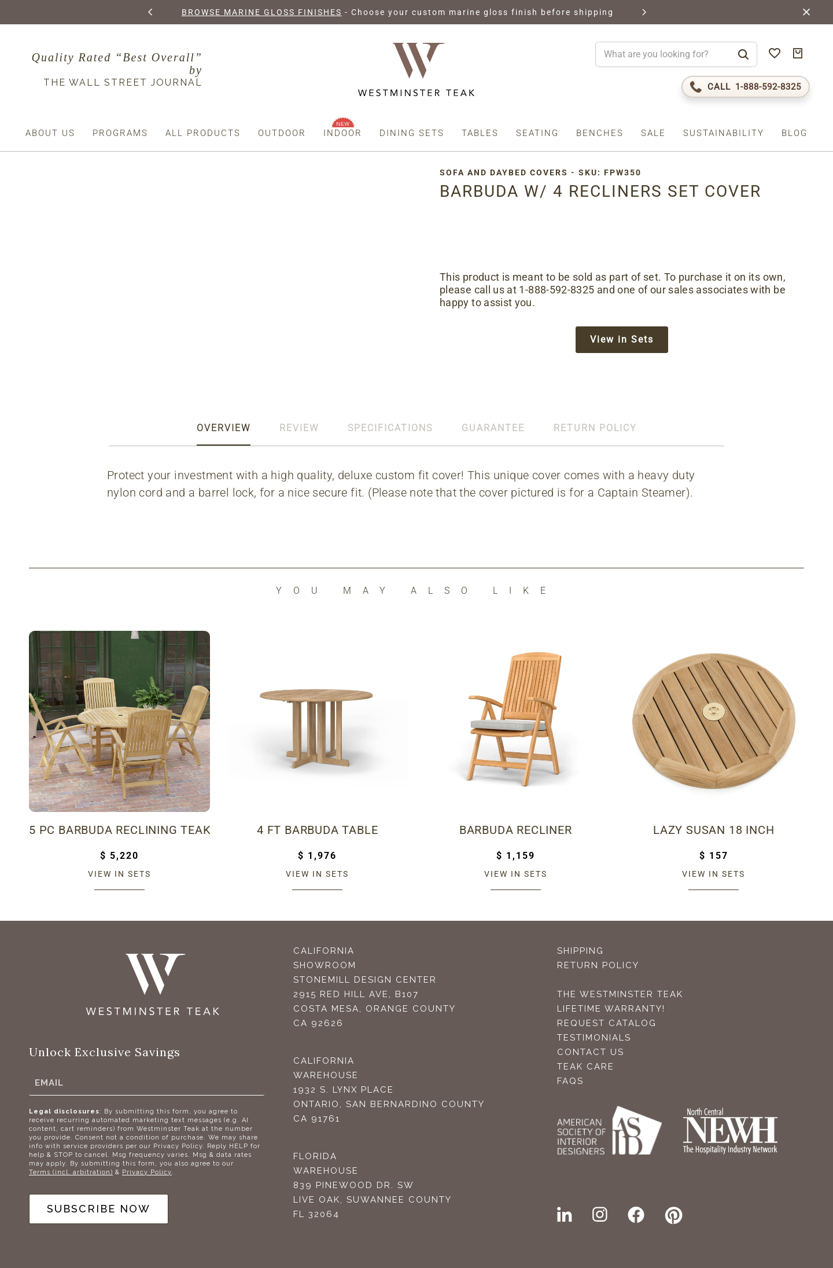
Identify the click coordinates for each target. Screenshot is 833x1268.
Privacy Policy (147, 1172)
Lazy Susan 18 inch (713, 830)
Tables (480, 133)
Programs (120, 133)
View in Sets (622, 339)
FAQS (570, 1081)
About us (50, 133)
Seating (537, 133)
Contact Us (590, 1052)
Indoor (342, 133)
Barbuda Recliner (515, 830)
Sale (653, 133)
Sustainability (723, 133)
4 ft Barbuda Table (317, 830)
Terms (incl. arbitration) (71, 1172)
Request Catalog (607, 1023)
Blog (795, 133)
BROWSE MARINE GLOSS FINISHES (262, 12)
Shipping (580, 951)
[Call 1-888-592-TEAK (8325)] (745, 87)
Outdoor (282, 133)
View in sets (119, 874)
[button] (151, 12)
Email (49, 1083)
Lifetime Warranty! (611, 1009)
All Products (203, 133)
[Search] (743, 54)
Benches (600, 133)
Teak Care (585, 1066)
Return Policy (598, 965)
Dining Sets (411, 133)
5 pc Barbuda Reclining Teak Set (119, 830)
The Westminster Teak (620, 994)
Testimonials (594, 1037)
